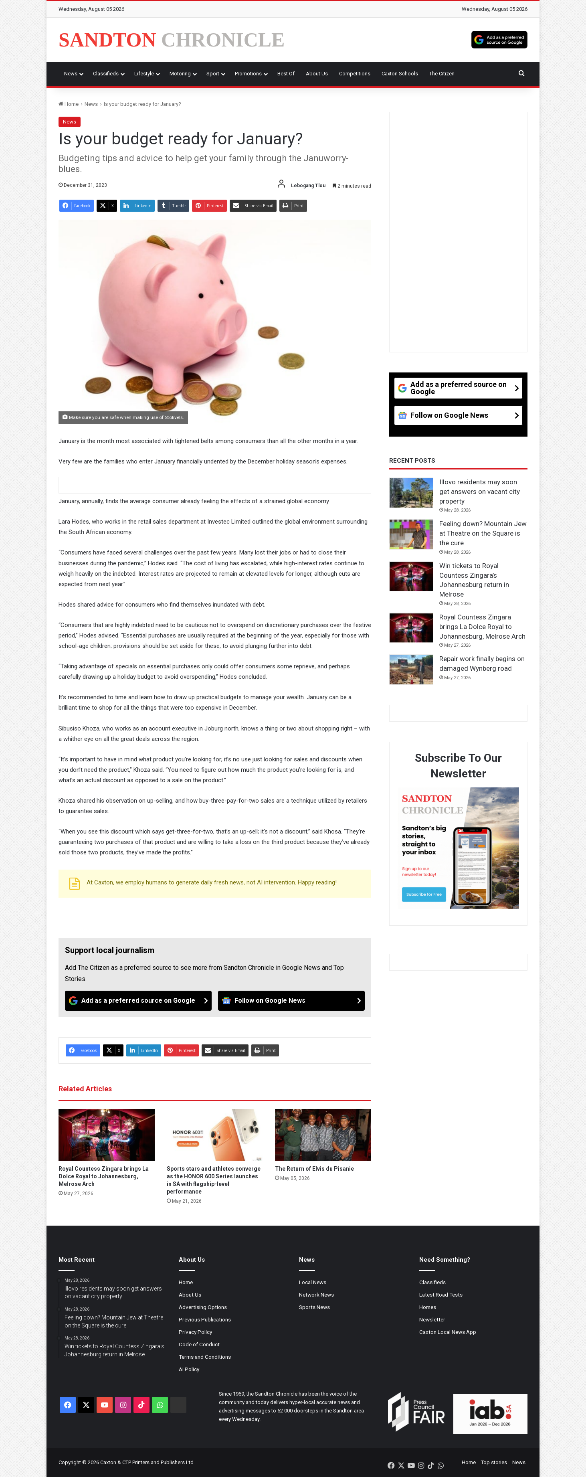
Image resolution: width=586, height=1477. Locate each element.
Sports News (314, 1307)
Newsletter (432, 1319)
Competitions (354, 74)
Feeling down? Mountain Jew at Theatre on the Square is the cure (483, 533)
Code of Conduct (199, 1344)
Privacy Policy (195, 1332)
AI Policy (189, 1369)
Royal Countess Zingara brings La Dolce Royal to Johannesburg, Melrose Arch (104, 1176)
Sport (212, 74)
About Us (317, 74)
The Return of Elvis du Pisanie (314, 1168)
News (70, 74)
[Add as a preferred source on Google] (499, 40)
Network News (316, 1294)
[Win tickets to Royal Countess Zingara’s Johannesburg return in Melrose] (411, 576)
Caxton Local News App (447, 1332)
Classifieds (106, 74)
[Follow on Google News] (291, 1001)
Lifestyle (144, 74)
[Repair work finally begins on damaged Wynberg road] (411, 669)
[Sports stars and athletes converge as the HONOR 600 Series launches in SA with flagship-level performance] (215, 1135)
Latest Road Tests (441, 1294)
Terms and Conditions (205, 1357)
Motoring (180, 74)
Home (69, 104)
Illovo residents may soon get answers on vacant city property (479, 491)
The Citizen (442, 74)
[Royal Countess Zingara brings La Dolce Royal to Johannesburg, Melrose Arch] (107, 1135)
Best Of (286, 74)
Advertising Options (203, 1307)
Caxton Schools (400, 74)
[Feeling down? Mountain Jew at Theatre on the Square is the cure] (411, 534)
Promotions (248, 74)
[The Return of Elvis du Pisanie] (323, 1135)
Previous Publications (205, 1319)
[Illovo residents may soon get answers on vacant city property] (411, 492)
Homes (427, 1307)
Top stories (494, 1462)
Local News (312, 1282)
